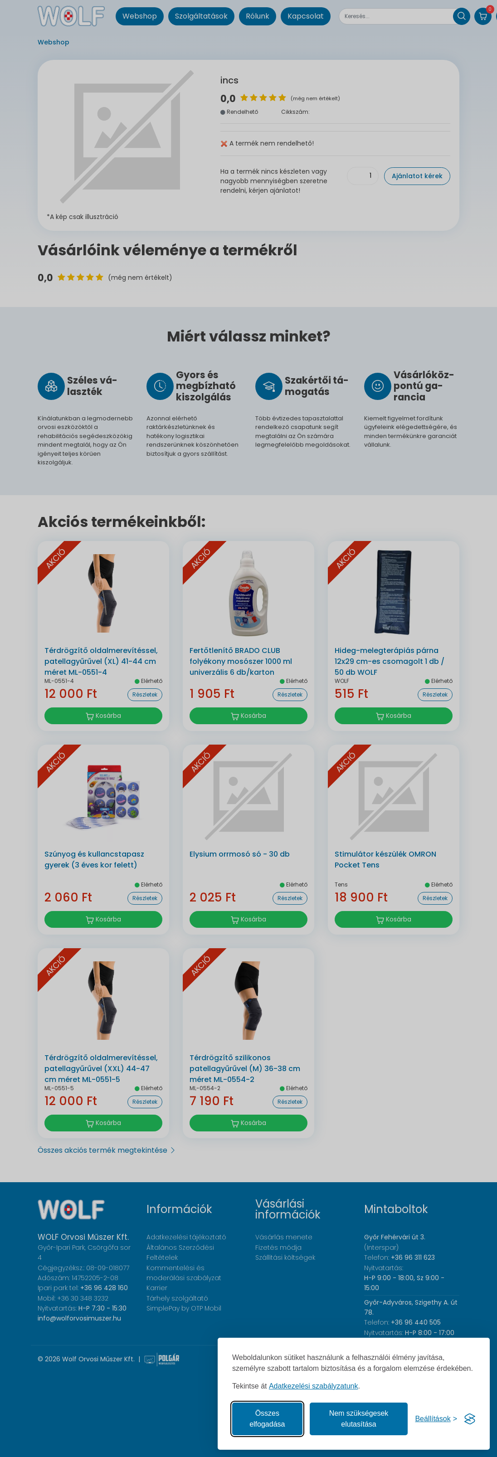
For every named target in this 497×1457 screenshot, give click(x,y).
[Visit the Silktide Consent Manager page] (469, 1418)
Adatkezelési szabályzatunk (313, 1386)
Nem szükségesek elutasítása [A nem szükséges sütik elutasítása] (359, 1418)
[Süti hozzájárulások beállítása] (436, 1418)
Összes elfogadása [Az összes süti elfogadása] (267, 1418)
